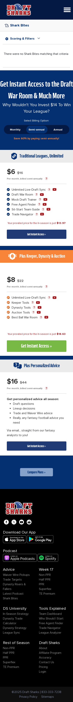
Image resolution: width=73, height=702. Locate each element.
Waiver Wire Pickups (16, 575)
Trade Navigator (50, 628)
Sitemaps (47, 697)
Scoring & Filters (19, 39)
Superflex (45, 589)
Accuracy (45, 657)
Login (42, 672)
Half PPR (44, 580)
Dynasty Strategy (14, 628)
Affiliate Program (50, 653)
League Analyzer (50, 633)
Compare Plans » (36, 472)
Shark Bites (10, 598)
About (43, 648)
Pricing (43, 667)
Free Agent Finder (51, 623)
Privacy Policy (28, 697)
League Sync (11, 633)
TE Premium (47, 594)
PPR (41, 584)
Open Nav (68, 7)
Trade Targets (12, 580)
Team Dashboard (50, 614)
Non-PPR (45, 575)
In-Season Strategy (16, 614)
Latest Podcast (13, 594)
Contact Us (46, 662)
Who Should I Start (51, 618)
